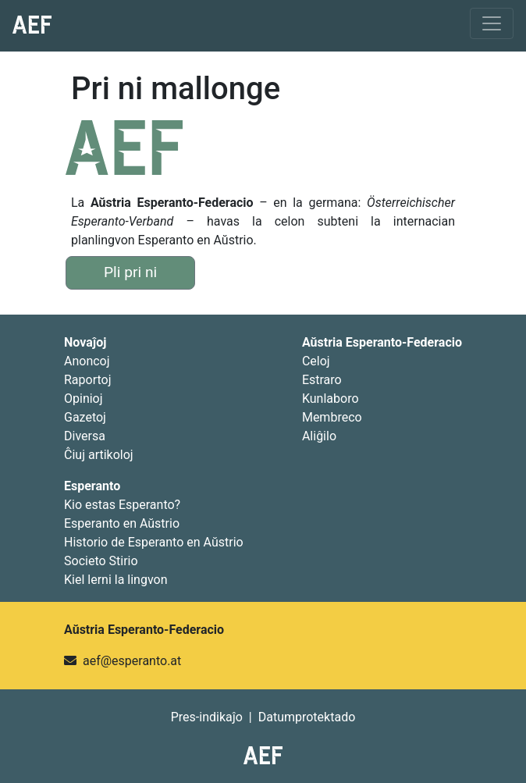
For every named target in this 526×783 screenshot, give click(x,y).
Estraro (322, 379)
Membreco (332, 417)
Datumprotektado (307, 717)
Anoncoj (87, 361)
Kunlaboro (330, 398)
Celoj (316, 361)
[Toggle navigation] (492, 23)
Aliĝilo (319, 436)
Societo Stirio (101, 560)
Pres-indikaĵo (207, 717)
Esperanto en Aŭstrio (121, 523)
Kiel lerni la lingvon (116, 579)
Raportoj (88, 379)
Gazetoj (85, 417)
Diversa (84, 436)
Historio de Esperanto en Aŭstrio (153, 542)
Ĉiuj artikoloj (98, 454)
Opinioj (83, 398)
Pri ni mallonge (175, 88)
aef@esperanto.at (132, 660)
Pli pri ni (130, 272)
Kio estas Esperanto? (122, 504)
